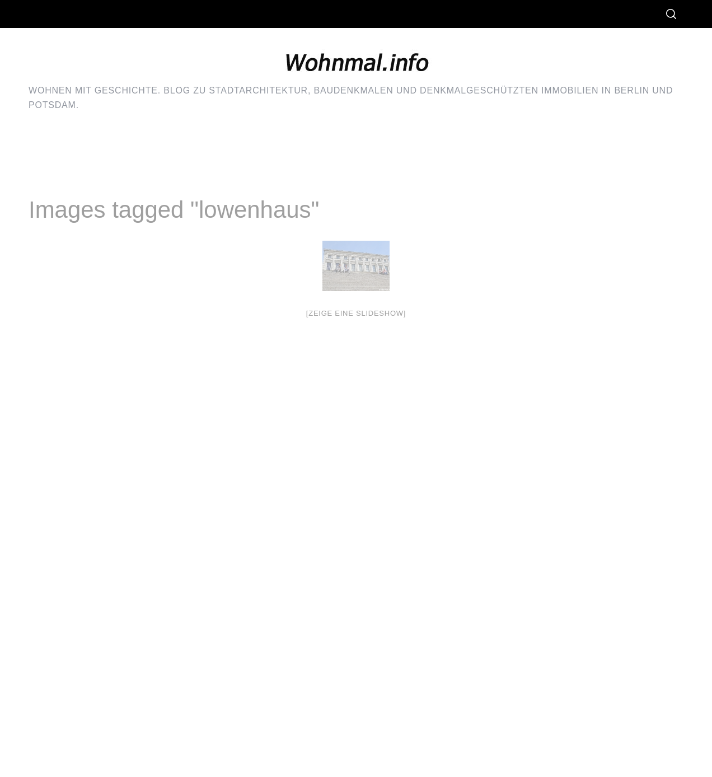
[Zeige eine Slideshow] (356, 313)
